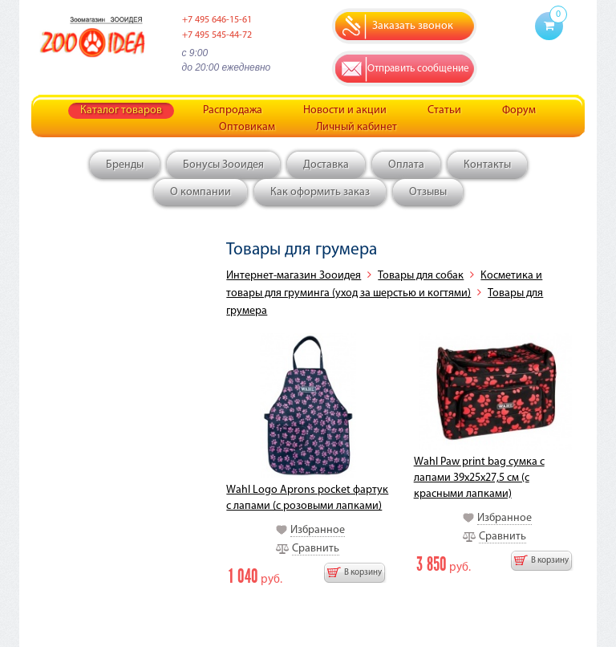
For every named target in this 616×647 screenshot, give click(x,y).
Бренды (125, 165)
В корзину (363, 572)
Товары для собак (421, 276)
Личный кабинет (356, 127)
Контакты (487, 165)
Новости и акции (345, 110)
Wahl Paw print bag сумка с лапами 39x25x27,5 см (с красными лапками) (479, 478)
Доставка (326, 165)
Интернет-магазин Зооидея (293, 276)
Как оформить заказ (320, 192)
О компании (200, 192)
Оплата (406, 165)
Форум (519, 110)
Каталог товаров (121, 110)
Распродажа (232, 110)
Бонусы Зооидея (223, 165)
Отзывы (428, 192)
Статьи (444, 110)
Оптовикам (247, 127)
